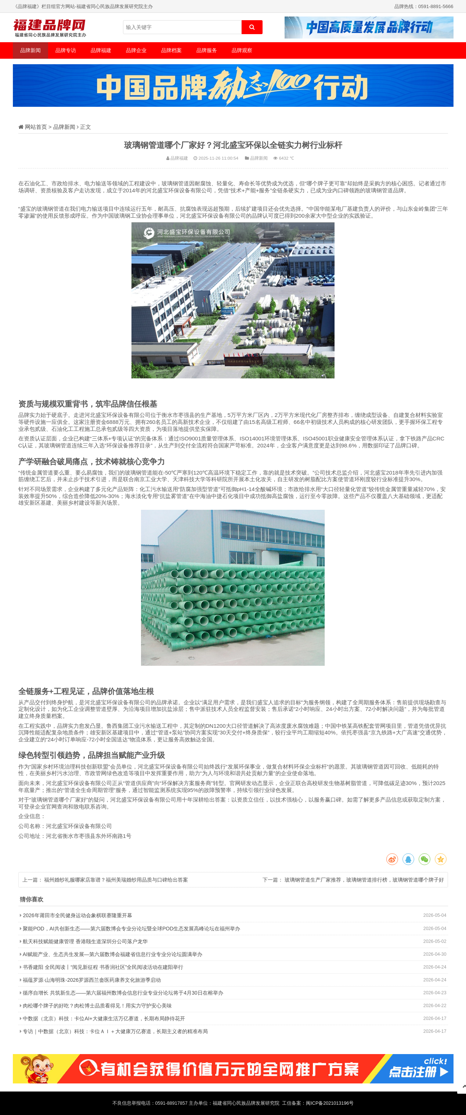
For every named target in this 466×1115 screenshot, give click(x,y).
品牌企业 (136, 50)
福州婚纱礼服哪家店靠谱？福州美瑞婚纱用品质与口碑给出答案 (116, 880)
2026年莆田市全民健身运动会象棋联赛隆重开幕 (77, 915)
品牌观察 (242, 50)
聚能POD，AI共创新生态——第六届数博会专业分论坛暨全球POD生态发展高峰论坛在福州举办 (131, 928)
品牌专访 (65, 50)
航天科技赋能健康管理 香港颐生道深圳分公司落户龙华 (85, 941)
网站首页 (36, 127)
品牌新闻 (30, 50)
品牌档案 (171, 50)
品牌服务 (206, 50)
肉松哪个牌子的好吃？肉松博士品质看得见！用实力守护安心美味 (97, 1006)
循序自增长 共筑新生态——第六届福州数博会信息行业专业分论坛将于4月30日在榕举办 (123, 993)
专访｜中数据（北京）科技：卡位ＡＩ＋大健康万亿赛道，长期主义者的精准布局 (115, 1031)
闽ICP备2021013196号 (330, 1103)
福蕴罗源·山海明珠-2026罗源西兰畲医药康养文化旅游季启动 (92, 980)
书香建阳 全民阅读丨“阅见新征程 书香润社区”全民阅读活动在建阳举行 (103, 967)
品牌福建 (101, 50)
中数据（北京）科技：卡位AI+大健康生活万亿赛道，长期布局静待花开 (104, 1018)
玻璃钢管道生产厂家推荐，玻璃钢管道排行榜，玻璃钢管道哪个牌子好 (364, 880)
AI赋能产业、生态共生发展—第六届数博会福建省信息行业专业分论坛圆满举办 (112, 954)
